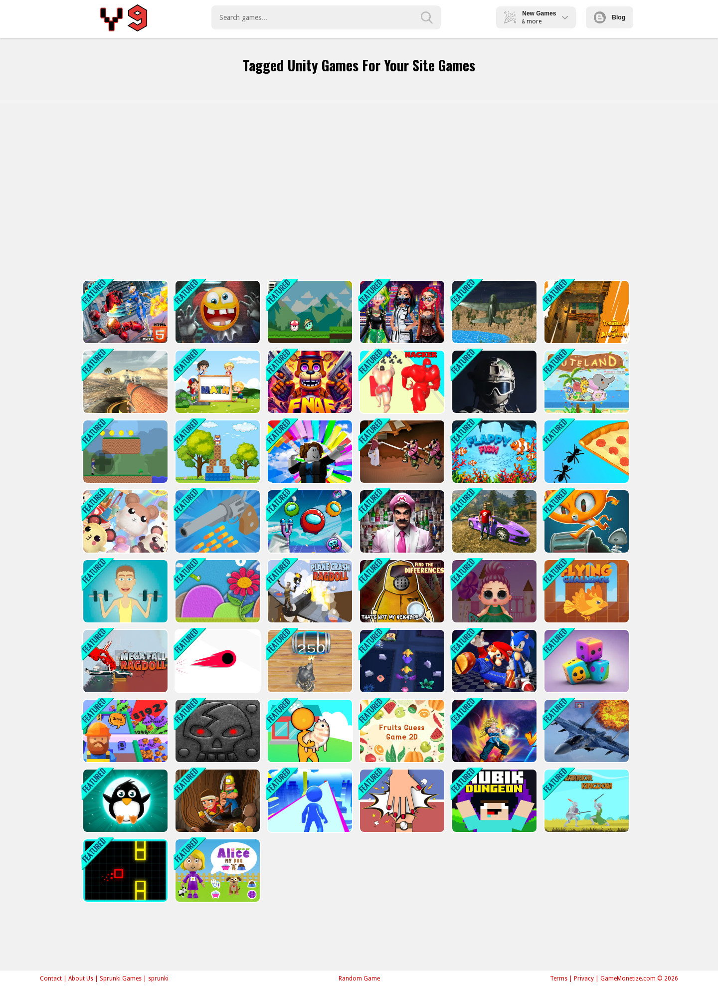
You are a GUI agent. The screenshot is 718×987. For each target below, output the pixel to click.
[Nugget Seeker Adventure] (217, 801)
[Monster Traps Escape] (401, 661)
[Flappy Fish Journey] (493, 451)
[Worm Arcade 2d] (217, 591)
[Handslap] (401, 801)
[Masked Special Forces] (493, 382)
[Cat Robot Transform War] (124, 312)
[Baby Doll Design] (493, 591)
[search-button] (427, 17)
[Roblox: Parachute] (309, 451)
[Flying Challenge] (585, 591)
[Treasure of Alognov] (585, 312)
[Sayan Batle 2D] (493, 731)
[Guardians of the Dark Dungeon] (217, 731)
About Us (80, 978)
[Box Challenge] (217, 451)
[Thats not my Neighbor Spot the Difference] (401, 591)
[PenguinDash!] (124, 801)
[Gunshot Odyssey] (124, 451)
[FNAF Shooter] (309, 382)
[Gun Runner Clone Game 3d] (217, 521)
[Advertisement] (359, 190)
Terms (558, 978)
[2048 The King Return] (309, 661)
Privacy (584, 978)
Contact (51, 978)
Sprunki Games (121, 978)
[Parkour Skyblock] (309, 801)
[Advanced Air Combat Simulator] (493, 312)
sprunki (158, 978)
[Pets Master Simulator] (124, 521)
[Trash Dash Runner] (585, 521)
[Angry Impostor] (309, 521)
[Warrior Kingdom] (585, 801)
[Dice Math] (217, 382)
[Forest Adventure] (309, 312)
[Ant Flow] (585, 451)
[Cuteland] (585, 382)
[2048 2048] (124, 731)
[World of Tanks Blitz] (124, 382)
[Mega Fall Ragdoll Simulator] (124, 661)
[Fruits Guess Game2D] (401, 731)
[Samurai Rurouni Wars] (401, 451)
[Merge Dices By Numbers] (585, 661)
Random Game (359, 978)
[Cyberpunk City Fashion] (401, 312)
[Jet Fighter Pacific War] (585, 731)
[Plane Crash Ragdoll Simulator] (309, 591)
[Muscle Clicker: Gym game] (124, 591)
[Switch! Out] (217, 661)
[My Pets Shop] (309, 731)
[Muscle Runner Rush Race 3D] (401, 382)
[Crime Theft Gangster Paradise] (493, 521)
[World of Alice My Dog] (217, 870)
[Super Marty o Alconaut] (401, 521)
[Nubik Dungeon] (493, 801)
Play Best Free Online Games (125, 17)
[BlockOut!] (124, 870)
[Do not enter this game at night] (217, 312)
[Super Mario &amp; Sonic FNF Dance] (493, 661)
